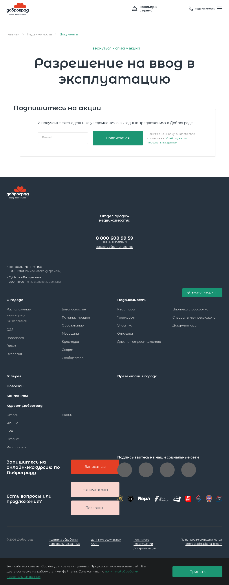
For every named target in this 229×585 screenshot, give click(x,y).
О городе (15, 298)
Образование (73, 324)
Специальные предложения (194, 316)
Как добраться (17, 319)
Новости (15, 384)
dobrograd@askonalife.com (203, 543)
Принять (197, 572)
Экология (14, 352)
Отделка (125, 332)
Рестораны (16, 445)
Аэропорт (15, 336)
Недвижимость (132, 298)
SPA (10, 429)
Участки (124, 324)
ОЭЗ (10, 328)
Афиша (12, 421)
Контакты (18, 394)
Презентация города (138, 374)
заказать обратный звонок (114, 245)
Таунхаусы (126, 316)
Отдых (13, 437)
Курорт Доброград (26, 404)
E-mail (47, 138)
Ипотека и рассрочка (190, 308)
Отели (12, 413)
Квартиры (126, 308)
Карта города (16, 313)
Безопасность (74, 308)
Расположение (19, 308)
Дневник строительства (139, 340)
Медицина (70, 332)
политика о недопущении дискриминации (145, 544)
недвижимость (203, 9)
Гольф (11, 344)
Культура (70, 340)
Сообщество (73, 356)
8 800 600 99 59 (114, 237)
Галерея (14, 374)
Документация (185, 324)
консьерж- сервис (171, 9)
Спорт (67, 348)
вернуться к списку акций (114, 48)
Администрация (76, 316)
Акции (67, 413)
